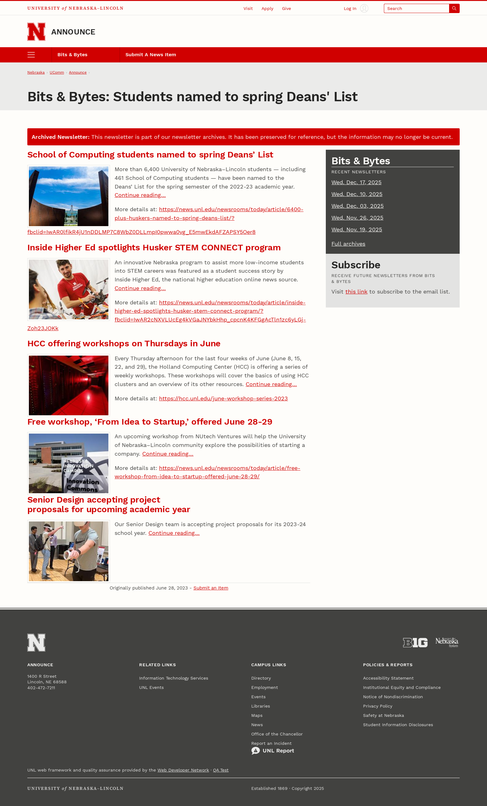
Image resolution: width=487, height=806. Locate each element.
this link (356, 291)
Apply (267, 8)
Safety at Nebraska (383, 715)
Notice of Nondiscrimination (393, 696)
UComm (57, 72)
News (257, 724)
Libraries (260, 706)
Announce (73, 31)
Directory (261, 678)
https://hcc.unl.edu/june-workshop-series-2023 (223, 398)
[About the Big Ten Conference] (415, 643)
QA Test (221, 769)
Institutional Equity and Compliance (402, 687)
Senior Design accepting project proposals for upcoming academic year (108, 504)
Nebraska (36, 72)
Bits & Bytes (72, 54)
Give (286, 8)
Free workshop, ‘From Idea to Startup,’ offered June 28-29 (149, 422)
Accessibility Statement (388, 678)
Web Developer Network (183, 769)
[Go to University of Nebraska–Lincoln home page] (36, 32)
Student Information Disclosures (398, 724)
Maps (256, 715)
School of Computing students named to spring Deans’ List (150, 154)
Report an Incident (272, 748)
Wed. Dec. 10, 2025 (356, 194)
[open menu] (39, 54)
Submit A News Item (150, 54)
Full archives (348, 243)
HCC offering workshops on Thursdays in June (124, 343)
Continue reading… (140, 195)
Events (258, 696)
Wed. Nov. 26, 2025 (357, 217)
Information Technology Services (173, 678)
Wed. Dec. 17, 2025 (356, 182)
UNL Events (151, 687)
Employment (264, 687)
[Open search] (422, 8)
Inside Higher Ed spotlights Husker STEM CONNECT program (154, 247)
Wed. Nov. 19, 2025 (356, 229)
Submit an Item (210, 588)
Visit (248, 8)
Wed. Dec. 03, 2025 (357, 206)
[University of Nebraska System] (447, 643)
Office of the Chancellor (277, 733)
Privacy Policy (377, 706)
